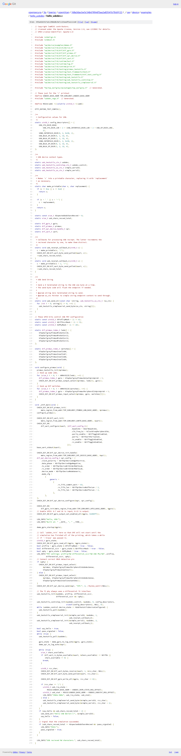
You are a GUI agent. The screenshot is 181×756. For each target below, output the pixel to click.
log (86, 22)
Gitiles (15, 752)
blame (94, 22)
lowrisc (52, 12)
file (80, 22)
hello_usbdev (37, 15)
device (135, 12)
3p (44, 12)
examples (146, 12)
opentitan (63, 12)
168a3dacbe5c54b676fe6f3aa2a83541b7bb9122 (96, 12)
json (176, 752)
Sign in (175, 4)
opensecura (35, 12)
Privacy (22, 752)
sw (128, 12)
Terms (29, 752)
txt (170, 752)
